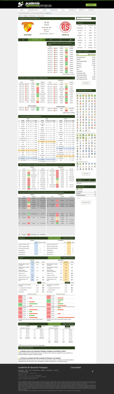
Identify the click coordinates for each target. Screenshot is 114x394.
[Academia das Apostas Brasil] (78, 371)
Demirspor (42, 86)
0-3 (66, 56)
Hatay (61, 102)
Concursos (92, 10)
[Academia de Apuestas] (83, 371)
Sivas (42, 109)
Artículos (82, 10)
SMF (26, 374)
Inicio (22, 10)
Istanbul (23, 126)
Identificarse (91, 5)
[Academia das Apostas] (75, 371)
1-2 (37, 102)
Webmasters (38, 375)
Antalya (65, 35)
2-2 (66, 54)
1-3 (66, 72)
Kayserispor (32, 100)
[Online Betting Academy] (80, 371)
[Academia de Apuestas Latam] (86, 371)
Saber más (48, 13)
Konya (61, 92)
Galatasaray (61, 88)
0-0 (57, 182)
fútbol (59, 381)
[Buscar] (94, 18)
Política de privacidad (33, 378)
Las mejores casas (33, 10)
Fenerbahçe (42, 98)
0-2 (28, 178)
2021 (28, 102)
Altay (23, 152)
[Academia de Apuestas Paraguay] (72, 371)
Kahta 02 (42, 96)
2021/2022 (46, 31)
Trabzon (71, 94)
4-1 (66, 62)
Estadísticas (73, 10)
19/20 (56, 54)
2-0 (66, 88)
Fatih (43, 90)
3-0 (66, 64)
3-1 (37, 92)
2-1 (66, 70)
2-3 (66, 50)
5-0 (37, 96)
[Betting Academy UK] (89, 371)
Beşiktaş (33, 88)
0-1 (66, 52)
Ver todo (86, 83)
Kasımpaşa (71, 90)
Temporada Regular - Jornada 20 (47, 33)
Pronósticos (53, 10)
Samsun (42, 84)
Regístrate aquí (33, 373)
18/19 (56, 62)
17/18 (56, 70)
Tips (63, 10)
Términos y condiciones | (23, 378)
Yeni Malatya (33, 107)
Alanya (71, 100)
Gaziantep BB (43, 94)
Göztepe (28, 35)
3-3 (66, 66)
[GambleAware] (22, 392)
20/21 (56, 50)
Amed (71, 98)
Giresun (71, 86)
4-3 (66, 58)
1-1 (66, 48)
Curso (44, 10)
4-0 (66, 98)
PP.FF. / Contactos (42, 376)
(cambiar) (80, 183)
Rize (33, 92)
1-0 (66, 68)
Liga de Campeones (72, 384)
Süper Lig (46, 29)
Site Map (20, 374)
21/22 (56, 48)
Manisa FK (42, 102)
